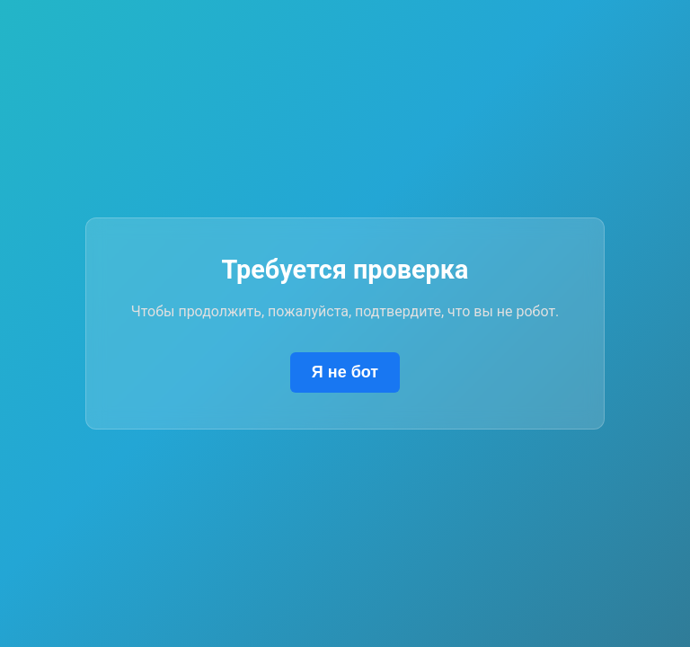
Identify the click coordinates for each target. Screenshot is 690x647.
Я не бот (345, 372)
